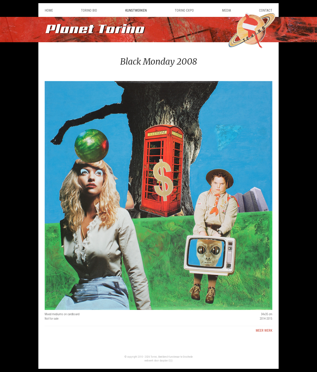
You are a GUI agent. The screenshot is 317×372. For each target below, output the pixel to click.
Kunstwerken (136, 10)
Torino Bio (89, 10)
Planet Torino (94, 28)
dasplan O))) (166, 360)
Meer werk (264, 331)
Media (226, 10)
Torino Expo (184, 10)
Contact (265, 10)
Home (49, 10)
